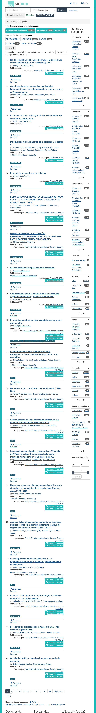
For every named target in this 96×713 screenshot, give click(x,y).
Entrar (85, 3)
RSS (33, 702)
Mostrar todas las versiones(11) (23, 572)
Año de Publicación (80, 457)
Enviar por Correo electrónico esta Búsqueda (25, 705)
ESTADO (42, 39)
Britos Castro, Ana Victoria (44, 95)
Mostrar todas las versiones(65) (23, 276)
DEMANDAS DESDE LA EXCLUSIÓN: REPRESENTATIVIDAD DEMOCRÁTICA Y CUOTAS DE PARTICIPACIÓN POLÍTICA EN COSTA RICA (35, 236)
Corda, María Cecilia (36, 567)
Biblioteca (76, 112)
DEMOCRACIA (13, 39)
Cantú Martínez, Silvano (42, 664)
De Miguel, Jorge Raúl (22, 326)
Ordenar (51, 52)
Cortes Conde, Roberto (48, 150)
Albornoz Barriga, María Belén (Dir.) (27, 531)
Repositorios (42, 30)
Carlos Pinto (53, 205)
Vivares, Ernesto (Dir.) (21, 633)
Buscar (62, 10)
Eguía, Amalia (18, 494)
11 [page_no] (50, 691)
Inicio (73, 3)
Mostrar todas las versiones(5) (23, 155)
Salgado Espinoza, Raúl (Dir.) (24, 601)
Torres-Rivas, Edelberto (22, 394)
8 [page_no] (36, 691)
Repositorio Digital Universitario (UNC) (49, 71)
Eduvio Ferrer (15, 208)
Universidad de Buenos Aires (24, 148)
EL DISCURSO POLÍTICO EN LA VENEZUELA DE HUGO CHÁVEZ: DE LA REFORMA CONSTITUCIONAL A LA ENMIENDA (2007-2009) (36, 200)
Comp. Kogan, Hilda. (45, 148)
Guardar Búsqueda (56, 705)
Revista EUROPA (57, 126)
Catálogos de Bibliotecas (16, 30)
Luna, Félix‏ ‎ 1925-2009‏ (22, 299)
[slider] (73, 472)
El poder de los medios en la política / (28, 173)
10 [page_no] (45, 691)
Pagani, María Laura (33, 494)
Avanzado (73, 10)
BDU (10, 3)
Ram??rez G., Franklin (22, 460)
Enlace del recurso (54, 73)
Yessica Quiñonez (41, 205)
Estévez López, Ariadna (22, 664)
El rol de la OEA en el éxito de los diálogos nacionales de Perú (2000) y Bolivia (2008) (36, 596)
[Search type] (43, 10)
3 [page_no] (15, 691)
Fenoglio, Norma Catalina (23, 66)
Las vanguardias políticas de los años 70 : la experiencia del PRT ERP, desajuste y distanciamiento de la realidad (36, 562)
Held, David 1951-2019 (22, 121)
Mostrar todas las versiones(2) (23, 365)
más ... (10, 48)
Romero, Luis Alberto (21, 271)
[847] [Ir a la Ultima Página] (9, 696)
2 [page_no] (11, 691)
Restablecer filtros (15, 15)
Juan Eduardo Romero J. (23, 205)
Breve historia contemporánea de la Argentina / (32, 268)
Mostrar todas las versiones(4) (23, 499)
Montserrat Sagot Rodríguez (24, 242)
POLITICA (10, 43)
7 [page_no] (32, 691)
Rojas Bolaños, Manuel (22, 360)
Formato (75, 276)
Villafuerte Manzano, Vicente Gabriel (42, 425)
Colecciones (77, 184)
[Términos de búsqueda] (18, 10)
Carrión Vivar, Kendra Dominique (50, 601)
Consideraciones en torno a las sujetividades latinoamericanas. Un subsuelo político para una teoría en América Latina (36, 89)
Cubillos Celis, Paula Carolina (43, 460)
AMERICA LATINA (29, 43)
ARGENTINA (27, 39)
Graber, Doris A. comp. (22, 176)
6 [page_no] (28, 691)
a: (82, 464)
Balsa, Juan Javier (20, 567)
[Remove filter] (52, 15)
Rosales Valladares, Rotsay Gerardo (46, 360)
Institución (76, 37)
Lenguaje (76, 368)
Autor (74, 320)
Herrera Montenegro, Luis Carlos (45, 394)
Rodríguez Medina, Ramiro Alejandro (45, 633)
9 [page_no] (40, 691)
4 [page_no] (19, 691)
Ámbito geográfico (80, 406)
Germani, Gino (32, 150)
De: (73, 464)
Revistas (58, 30)
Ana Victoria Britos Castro (23, 95)
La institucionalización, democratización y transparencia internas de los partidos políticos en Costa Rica (34, 354)
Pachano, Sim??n (20, 425)
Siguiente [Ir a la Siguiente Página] (58, 691)
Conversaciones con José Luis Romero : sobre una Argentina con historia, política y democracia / (34, 295)
